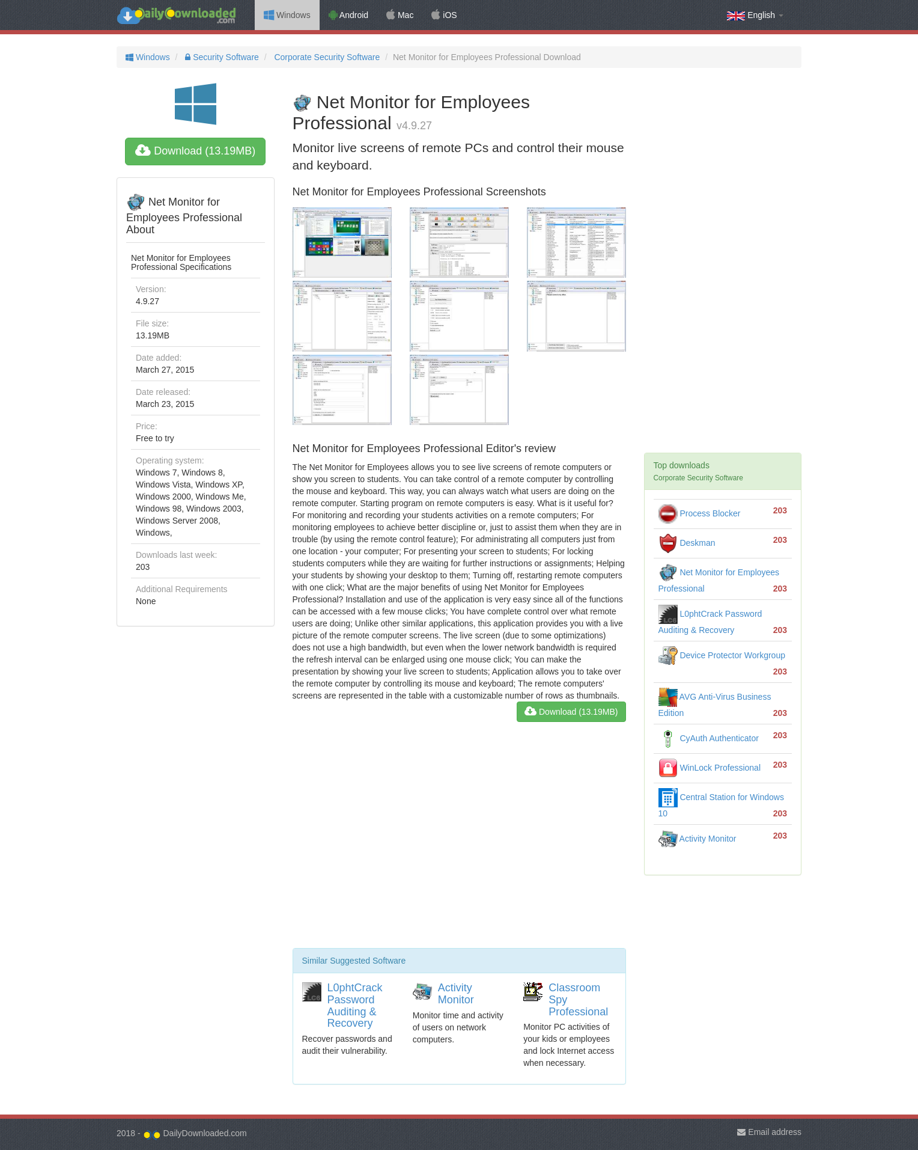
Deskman (687, 543)
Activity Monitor (456, 994)
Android (348, 15)
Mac (399, 15)
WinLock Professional (709, 767)
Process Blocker (699, 513)
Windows (287, 15)
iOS (444, 15)
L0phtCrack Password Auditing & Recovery (355, 1005)
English (755, 15)
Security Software (221, 57)
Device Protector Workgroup (721, 655)
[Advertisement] (459, 840)
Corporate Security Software (326, 57)
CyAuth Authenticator (708, 738)
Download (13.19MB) (195, 151)
